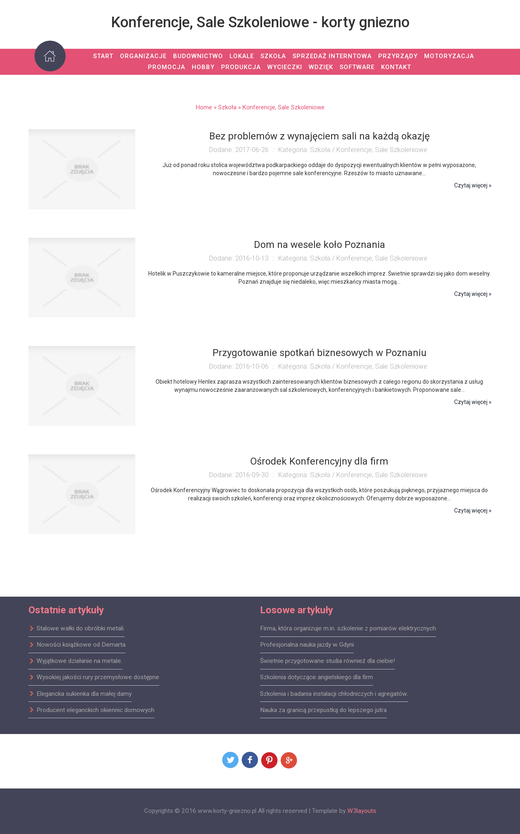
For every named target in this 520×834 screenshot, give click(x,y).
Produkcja (241, 67)
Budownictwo (198, 56)
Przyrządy (398, 56)
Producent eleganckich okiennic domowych (91, 709)
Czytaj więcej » (473, 185)
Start (103, 56)
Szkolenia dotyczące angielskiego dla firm (316, 677)
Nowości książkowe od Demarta (77, 644)
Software (357, 67)
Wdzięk (321, 67)
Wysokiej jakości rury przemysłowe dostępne (93, 677)
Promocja (166, 67)
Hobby (203, 67)
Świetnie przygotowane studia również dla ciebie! (327, 661)
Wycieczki (284, 67)
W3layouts (361, 810)
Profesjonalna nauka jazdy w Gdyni (307, 644)
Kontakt (396, 67)
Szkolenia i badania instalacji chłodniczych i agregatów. (334, 693)
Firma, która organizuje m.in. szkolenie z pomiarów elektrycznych (348, 628)
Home (204, 107)
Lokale (242, 56)
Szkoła (273, 56)
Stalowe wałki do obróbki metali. (76, 628)
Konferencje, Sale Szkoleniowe (284, 107)
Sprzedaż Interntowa (332, 56)
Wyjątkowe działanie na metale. (75, 661)
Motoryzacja (449, 56)
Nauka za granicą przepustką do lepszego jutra (323, 709)
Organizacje (143, 56)
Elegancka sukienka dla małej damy (80, 693)
